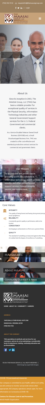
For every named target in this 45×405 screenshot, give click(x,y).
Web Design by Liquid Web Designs (28, 365)
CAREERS (31, 306)
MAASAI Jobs (13, 254)
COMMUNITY (22, 306)
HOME (6, 306)
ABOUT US (13, 306)
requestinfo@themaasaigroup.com (30, 3)
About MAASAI (15, 270)
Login (28, 8)
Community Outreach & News (21, 279)
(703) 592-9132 (7, 3)
